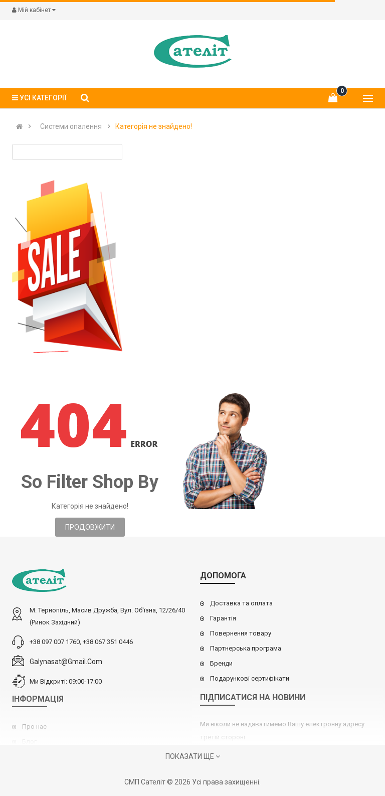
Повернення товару (240, 633)
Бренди (221, 663)
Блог (29, 741)
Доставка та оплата (241, 603)
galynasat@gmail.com (66, 662)
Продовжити (90, 527)
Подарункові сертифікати (249, 678)
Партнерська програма (245, 648)
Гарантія (223, 618)
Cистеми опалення (71, 126)
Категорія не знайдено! (153, 126)
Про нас (34, 726)
